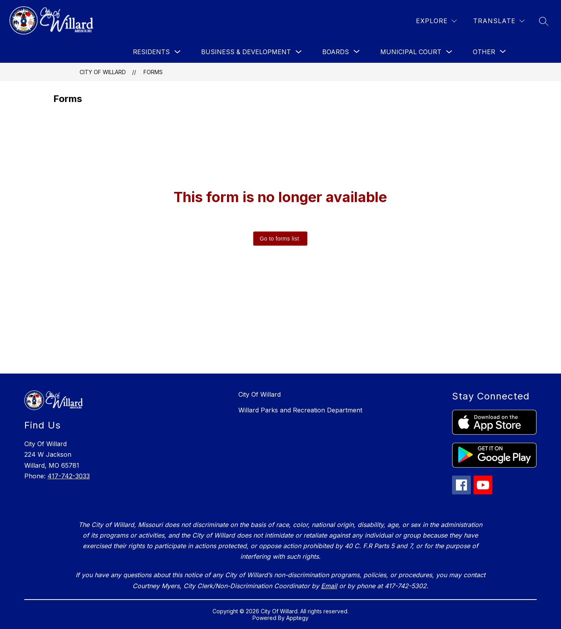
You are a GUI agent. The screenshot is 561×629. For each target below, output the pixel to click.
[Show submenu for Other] (484, 52)
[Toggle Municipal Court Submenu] (449, 52)
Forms (153, 72)
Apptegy (297, 617)
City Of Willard (103, 72)
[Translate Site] (499, 21)
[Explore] (436, 21)
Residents (151, 52)
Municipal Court (410, 52)
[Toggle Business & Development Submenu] (298, 52)
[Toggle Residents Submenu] (177, 52)
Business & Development (246, 52)
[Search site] (543, 21)
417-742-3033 (68, 476)
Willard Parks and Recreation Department (300, 410)
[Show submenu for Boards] (335, 52)
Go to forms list (279, 238)
